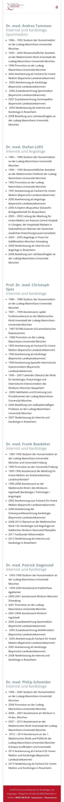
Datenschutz (51, 797)
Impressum (36, 797)
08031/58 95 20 (22, 797)
